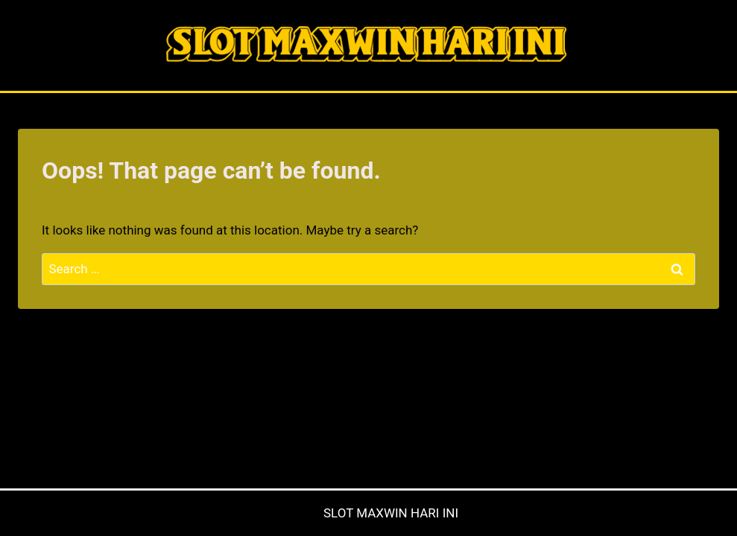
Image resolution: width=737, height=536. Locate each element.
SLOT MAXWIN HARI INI (390, 512)
